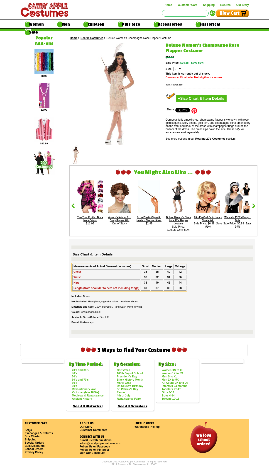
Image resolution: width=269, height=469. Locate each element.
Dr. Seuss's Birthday (130, 386)
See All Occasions (132, 406)
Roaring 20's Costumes (210, 138)
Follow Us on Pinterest (94, 449)
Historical (210, 24)
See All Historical (88, 406)
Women (36, 24)
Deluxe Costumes (92, 38)
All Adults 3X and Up (175, 382)
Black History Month (130, 379)
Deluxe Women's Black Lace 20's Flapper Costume (178, 220)
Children (96, 24)
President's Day (127, 376)
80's (74, 382)
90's (74, 386)
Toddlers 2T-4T (171, 389)
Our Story (242, 5)
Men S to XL (169, 376)
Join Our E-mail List (92, 452)
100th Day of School (130, 373)
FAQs (28, 430)
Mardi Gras (124, 382)
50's (74, 376)
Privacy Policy (34, 452)
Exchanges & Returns (39, 433)
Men (65, 24)
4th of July (123, 395)
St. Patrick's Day (127, 389)
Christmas (123, 370)
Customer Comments (93, 430)
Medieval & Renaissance (87, 395)
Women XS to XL (172, 370)
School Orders (34, 449)
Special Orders (34, 442)
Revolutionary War (84, 389)
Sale (33, 32)
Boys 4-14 (168, 395)
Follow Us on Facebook (95, 446)
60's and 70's (80, 379)
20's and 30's (80, 370)
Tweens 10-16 (170, 398)
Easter (121, 392)
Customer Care (187, 5)
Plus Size (131, 24)
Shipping (209, 5)
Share (170, 109)
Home (168, 5)
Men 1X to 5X (170, 379)
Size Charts (32, 436)
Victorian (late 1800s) (85, 392)
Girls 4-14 (168, 392)
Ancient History (82, 398)
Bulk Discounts (34, 445)
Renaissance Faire (129, 398)
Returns (225, 5)
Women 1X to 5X (172, 373)
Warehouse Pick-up (147, 426)
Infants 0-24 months (174, 386)
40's (74, 373)
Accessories (170, 24)
